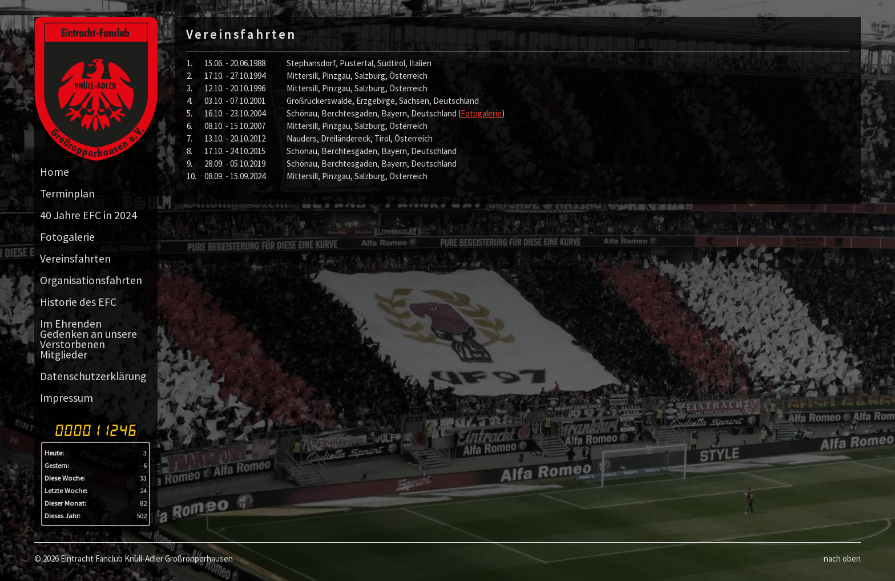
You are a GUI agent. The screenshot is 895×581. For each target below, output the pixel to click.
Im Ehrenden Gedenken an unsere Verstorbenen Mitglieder (88, 339)
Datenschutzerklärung (93, 376)
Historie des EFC (78, 302)
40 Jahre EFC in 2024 (88, 215)
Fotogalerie (67, 237)
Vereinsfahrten (75, 258)
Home (54, 172)
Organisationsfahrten (91, 280)
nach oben (842, 558)
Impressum (66, 398)
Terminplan (67, 193)
